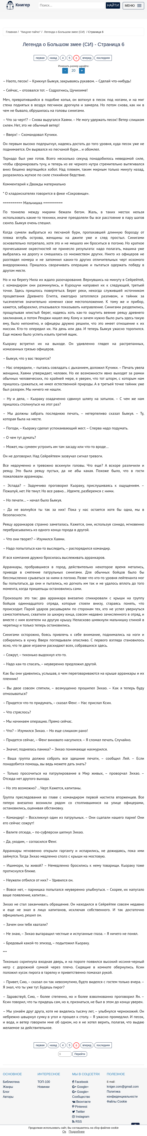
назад (53, 57)
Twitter (78, 1111)
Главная (11, 31)
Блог (6, 1091)
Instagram (80, 1116)
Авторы (8, 1096)
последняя (103, 57)
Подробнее (77, 1131)
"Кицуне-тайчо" (30, 31)
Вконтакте (81, 1101)
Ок (64, 1131)
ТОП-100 (44, 1081)
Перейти (79, 1054)
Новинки (44, 1086)
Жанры (8, 1086)
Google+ (80, 1086)
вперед (86, 57)
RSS (77, 1121)
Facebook (80, 1081)
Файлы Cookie (117, 1101)
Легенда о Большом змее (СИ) (64, 31)
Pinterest (79, 1106)
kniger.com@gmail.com (123, 1086)
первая (40, 57)
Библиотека (11, 1081)
